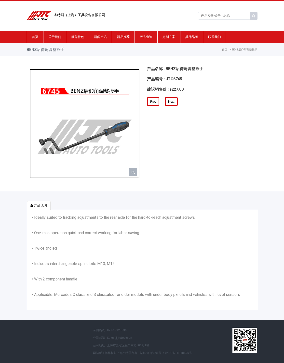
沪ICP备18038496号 (178, 353)
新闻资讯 (100, 37)
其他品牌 (191, 37)
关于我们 (54, 37)
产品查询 (146, 37)
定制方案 (168, 37)
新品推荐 (123, 37)
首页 (35, 37)
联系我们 (214, 37)
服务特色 (77, 37)
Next (171, 101)
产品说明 (38, 205)
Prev (153, 101)
